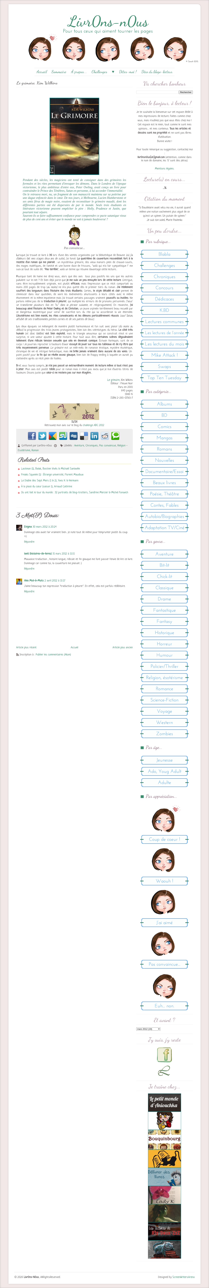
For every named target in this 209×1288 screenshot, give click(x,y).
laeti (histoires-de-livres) (38, 553)
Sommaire (59, 71)
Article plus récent (26, 647)
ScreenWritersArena (183, 1277)
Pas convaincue (107, 445)
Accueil (42, 71)
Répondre (29, 541)
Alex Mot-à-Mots (34, 580)
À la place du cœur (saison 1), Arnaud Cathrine (46, 486)
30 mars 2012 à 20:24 (45, 526)
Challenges (99, 71)
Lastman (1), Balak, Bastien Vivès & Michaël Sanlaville (50, 468)
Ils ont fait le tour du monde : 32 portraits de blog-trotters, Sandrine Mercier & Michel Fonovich (74, 492)
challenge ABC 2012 (93, 425)
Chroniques (91, 445)
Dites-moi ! (128, 71)
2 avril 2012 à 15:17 (55, 580)
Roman (35, 450)
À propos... (79, 71)
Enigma (28, 526)
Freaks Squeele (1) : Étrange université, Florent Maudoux (52, 474)
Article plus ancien (123, 647)
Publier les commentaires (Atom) (53, 654)
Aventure (79, 445)
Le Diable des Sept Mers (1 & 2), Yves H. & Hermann (49, 480)
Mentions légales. (164, 168)
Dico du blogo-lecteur (156, 71)
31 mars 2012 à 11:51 (64, 553)
